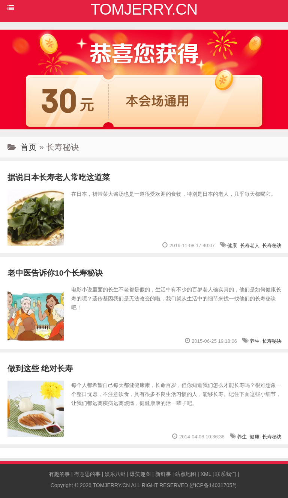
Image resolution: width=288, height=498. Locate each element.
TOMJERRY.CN (111, 485)
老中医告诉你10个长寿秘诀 (55, 272)
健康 (232, 245)
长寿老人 (250, 245)
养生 (255, 341)
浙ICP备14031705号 (214, 485)
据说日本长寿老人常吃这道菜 (59, 177)
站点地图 (185, 474)
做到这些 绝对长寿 (40, 368)
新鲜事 (163, 474)
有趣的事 (59, 474)
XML (206, 474)
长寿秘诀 (272, 245)
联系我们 (225, 474)
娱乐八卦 (115, 474)
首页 (28, 147)
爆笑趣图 (140, 474)
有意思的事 (87, 474)
